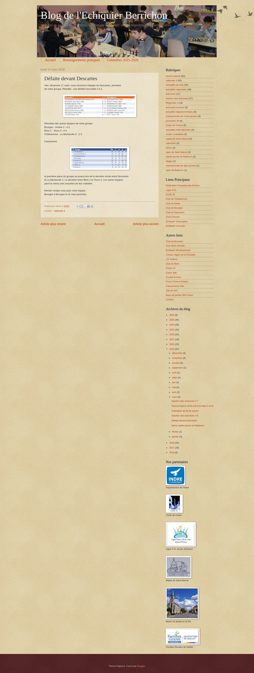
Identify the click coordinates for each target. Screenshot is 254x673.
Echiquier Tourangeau (177, 221)
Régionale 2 (172, 103)
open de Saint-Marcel (176, 152)
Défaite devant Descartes (184, 420)
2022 (172, 334)
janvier (175, 436)
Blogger (141, 666)
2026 (172, 315)
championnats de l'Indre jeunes (181, 116)
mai (174, 387)
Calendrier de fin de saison (184, 411)
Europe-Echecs (173, 277)
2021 (172, 339)
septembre (177, 367)
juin (174, 382)
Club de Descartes (175, 212)
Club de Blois (172, 263)
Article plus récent (53, 224)
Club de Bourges (174, 208)
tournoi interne (173, 76)
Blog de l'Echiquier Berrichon (104, 15)
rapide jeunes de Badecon (179, 156)
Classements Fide (175, 286)
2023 (172, 329)
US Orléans (172, 259)
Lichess (170, 299)
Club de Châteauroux (176, 199)
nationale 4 (59, 211)
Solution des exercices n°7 (184, 401)
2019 (172, 349)
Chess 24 (170, 268)
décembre (177, 353)
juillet (175, 377)
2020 (172, 344)
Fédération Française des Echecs (183, 185)
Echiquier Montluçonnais (178, 250)
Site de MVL (172, 290)
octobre (176, 363)
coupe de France (174, 125)
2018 (172, 442)
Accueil (50, 60)
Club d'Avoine (173, 217)
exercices (170, 94)
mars (175, 397)
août (174, 372)
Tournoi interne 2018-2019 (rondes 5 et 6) (192, 406)
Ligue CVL (171, 190)
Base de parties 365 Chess (179, 295)
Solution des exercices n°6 (184, 415)
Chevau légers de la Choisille (180, 254)
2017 (172, 447)
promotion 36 (172, 120)
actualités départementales (179, 111)
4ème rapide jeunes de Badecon (187, 425)
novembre (177, 358)
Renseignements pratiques (81, 60)
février (175, 431)
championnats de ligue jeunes (181, 165)
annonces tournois (175, 107)
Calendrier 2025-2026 (122, 60)
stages (169, 161)
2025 (172, 319)
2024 (172, 324)
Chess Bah (171, 272)
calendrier (171, 143)
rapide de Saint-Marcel (177, 138)
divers (169, 147)
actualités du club (174, 85)
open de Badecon (175, 170)
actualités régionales (176, 89)
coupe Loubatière (174, 134)
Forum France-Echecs (177, 281)
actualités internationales (178, 129)
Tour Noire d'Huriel (175, 245)
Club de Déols (173, 203)
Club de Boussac (174, 241)
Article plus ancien (146, 224)
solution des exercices (177, 98)
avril (174, 392)
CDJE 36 (170, 194)
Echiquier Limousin (175, 226)
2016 (172, 452)
